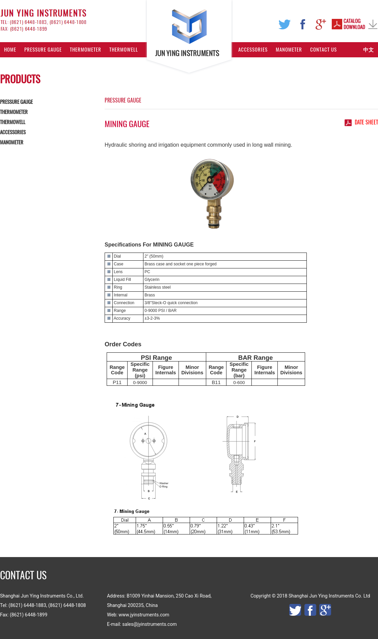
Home (10, 49)
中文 (368, 49)
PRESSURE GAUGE (16, 101)
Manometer (289, 49)
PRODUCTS (20, 79)
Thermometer (85, 49)
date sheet (366, 122)
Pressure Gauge (43, 49)
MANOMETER (11, 142)
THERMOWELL (12, 122)
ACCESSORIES (13, 132)
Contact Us (323, 49)
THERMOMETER (14, 112)
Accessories (253, 49)
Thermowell (123, 49)
